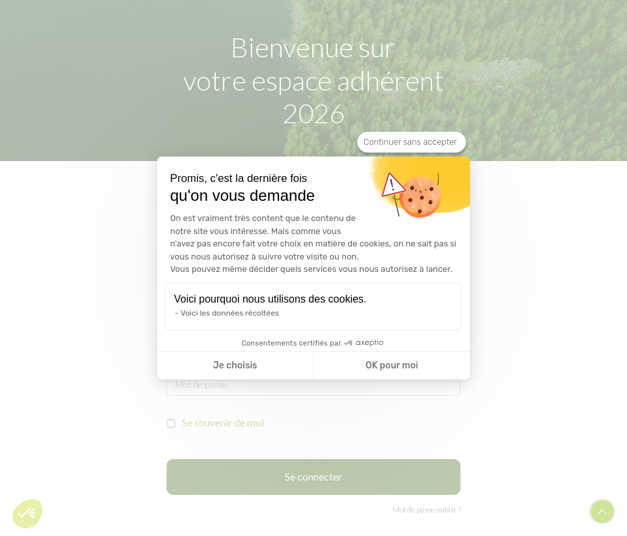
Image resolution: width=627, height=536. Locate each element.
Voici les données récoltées (230, 313)
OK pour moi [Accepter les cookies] (392, 365)
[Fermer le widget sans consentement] (411, 142)
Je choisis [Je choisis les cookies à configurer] (235, 365)
